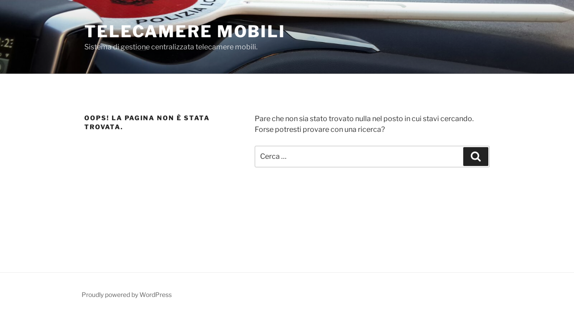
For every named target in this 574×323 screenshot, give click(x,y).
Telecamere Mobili (185, 31)
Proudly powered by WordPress (127, 294)
